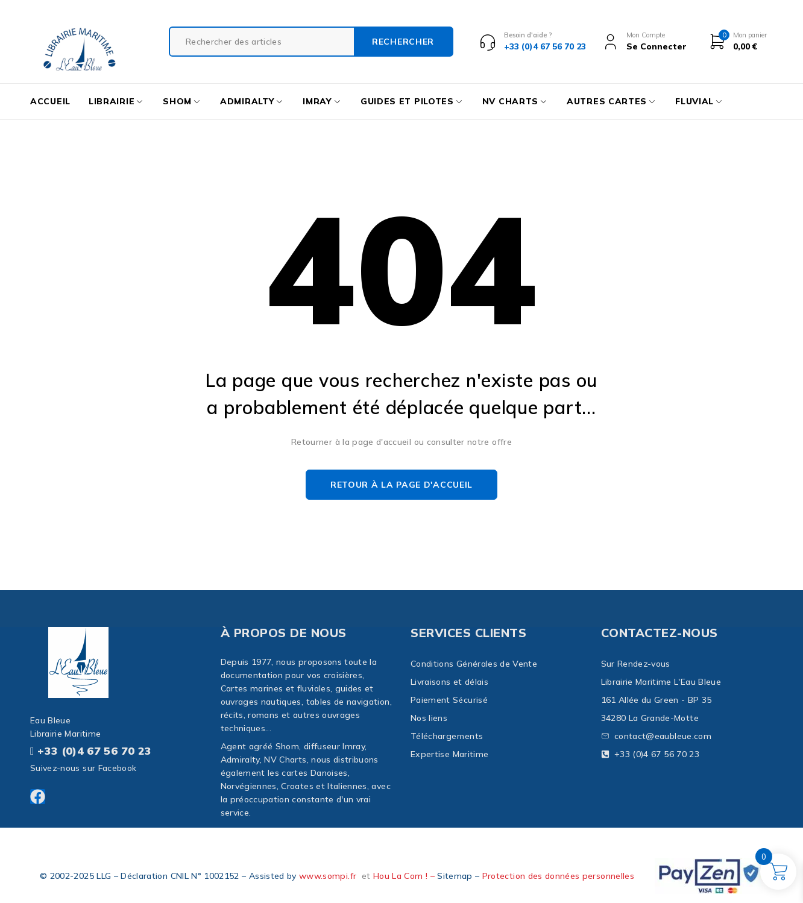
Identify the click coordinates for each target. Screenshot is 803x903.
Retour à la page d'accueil (401, 484)
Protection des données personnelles (558, 875)
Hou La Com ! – (405, 875)
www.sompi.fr (327, 875)
